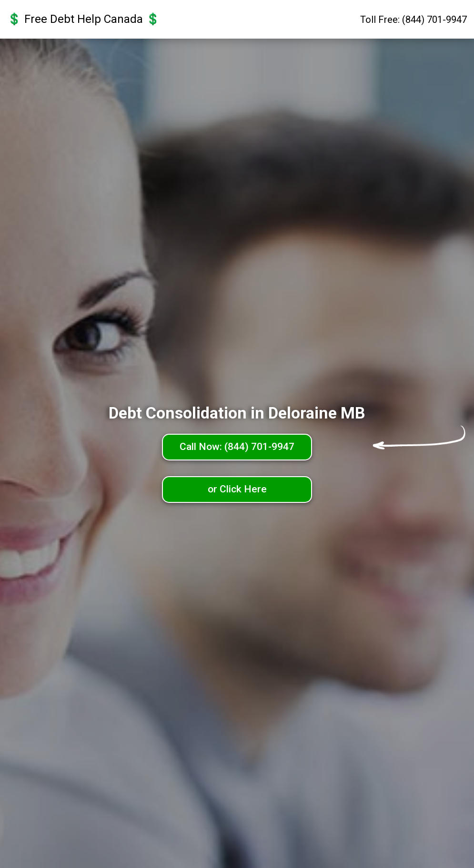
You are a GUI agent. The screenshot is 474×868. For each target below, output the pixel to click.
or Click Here (237, 489)
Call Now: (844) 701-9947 (237, 446)
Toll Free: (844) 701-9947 (413, 19)
